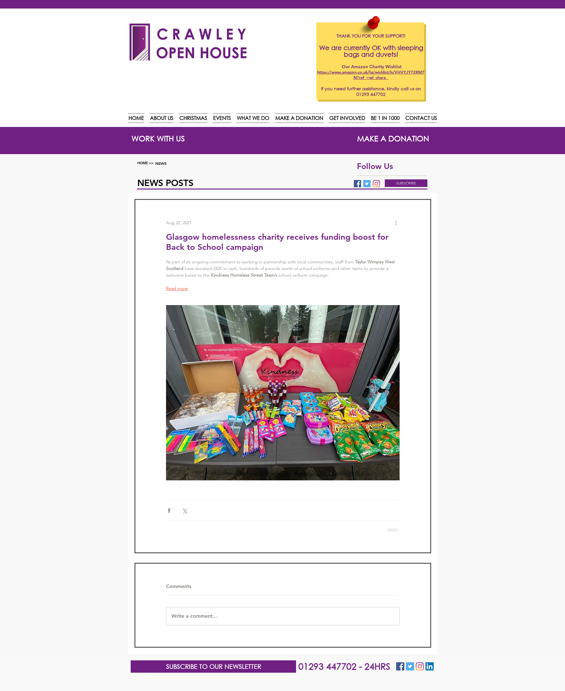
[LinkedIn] (429, 666)
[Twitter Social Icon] (410, 666)
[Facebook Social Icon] (400, 666)
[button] (406, 183)
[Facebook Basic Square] (357, 183)
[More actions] (396, 222)
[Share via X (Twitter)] (184, 511)
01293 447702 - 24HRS (344, 666)
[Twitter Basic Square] (367, 183)
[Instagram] (376, 183)
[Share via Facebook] (169, 511)
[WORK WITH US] (158, 138)
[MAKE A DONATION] (393, 138)
